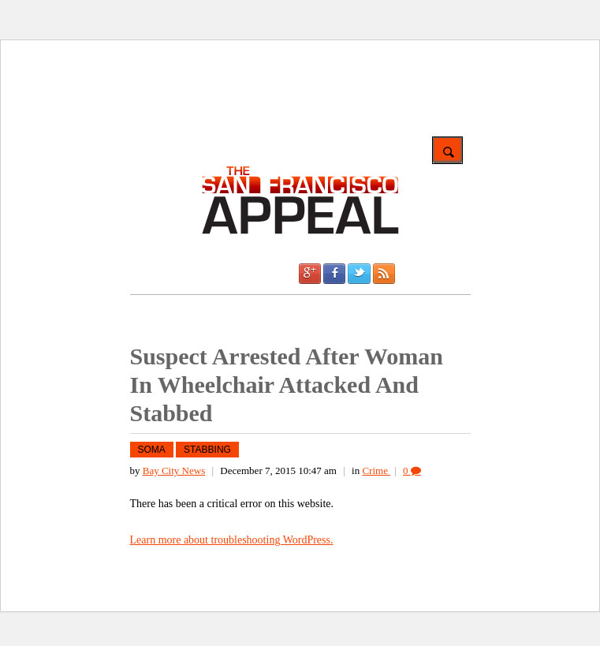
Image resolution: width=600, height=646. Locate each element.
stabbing (207, 449)
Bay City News (174, 470)
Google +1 (310, 273)
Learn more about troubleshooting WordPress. (232, 540)
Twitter (359, 273)
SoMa (152, 449)
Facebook (334, 273)
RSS (384, 273)
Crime (376, 470)
